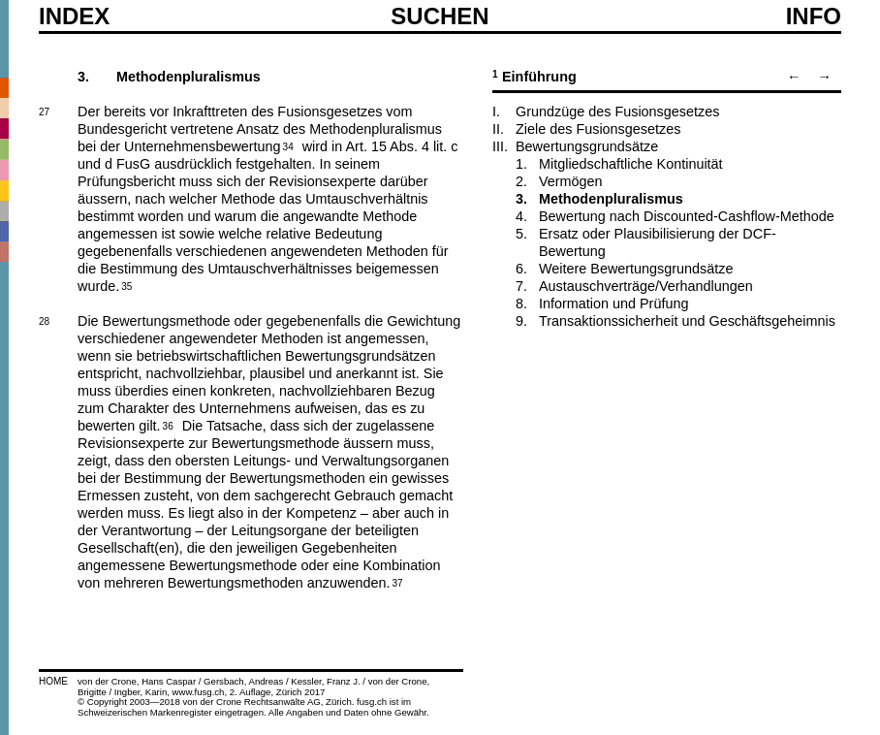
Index (74, 16)
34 (288, 145)
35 (126, 285)
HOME (53, 681)
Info (813, 16)
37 (397, 582)
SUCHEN (439, 15)
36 (168, 425)
